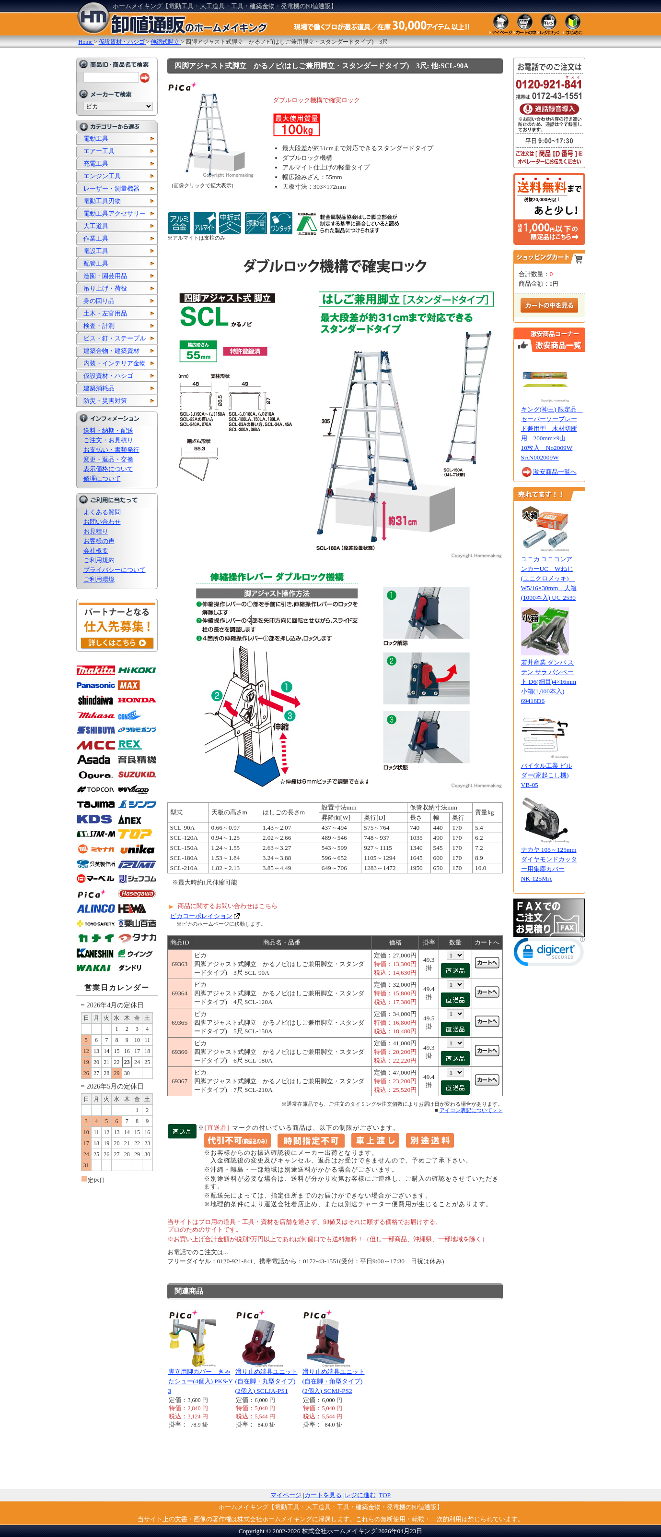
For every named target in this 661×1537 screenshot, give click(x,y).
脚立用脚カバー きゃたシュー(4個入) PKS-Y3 (200, 1381)
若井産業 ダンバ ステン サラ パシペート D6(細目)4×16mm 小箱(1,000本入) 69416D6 (549, 681)
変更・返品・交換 (108, 459)
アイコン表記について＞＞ (471, 1110)
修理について (102, 478)
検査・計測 (99, 325)
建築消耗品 (99, 388)
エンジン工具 (102, 176)
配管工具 (95, 263)
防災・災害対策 (105, 400)
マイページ (286, 1495)
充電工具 (95, 163)
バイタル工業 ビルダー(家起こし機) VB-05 (546, 775)
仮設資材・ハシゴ (108, 375)
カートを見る (323, 1495)
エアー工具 (99, 151)
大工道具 (95, 226)
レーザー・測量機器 (111, 188)
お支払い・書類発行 (111, 449)
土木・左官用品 (105, 313)
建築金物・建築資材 (111, 350)
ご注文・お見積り (108, 440)
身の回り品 (99, 300)
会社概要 (95, 550)
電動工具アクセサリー (114, 213)
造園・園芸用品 (105, 275)
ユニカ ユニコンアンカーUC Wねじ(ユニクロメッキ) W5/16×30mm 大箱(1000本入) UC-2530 (549, 578)
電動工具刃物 (102, 201)
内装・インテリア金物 (114, 363)
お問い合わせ (102, 521)
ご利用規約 (99, 560)
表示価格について (108, 468)
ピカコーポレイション (201, 916)
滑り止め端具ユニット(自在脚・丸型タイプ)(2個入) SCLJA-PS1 (266, 1381)
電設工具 (95, 250)
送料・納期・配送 (108, 430)
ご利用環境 (99, 579)
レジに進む (360, 1495)
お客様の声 (99, 541)
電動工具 (95, 138)
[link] (549, 954)
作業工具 (95, 238)
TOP (385, 1495)
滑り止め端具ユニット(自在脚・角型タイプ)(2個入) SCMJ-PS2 (333, 1381)
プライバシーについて (114, 569)
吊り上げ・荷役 (105, 288)
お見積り (95, 531)
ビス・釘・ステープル (114, 338)
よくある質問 (102, 512)
